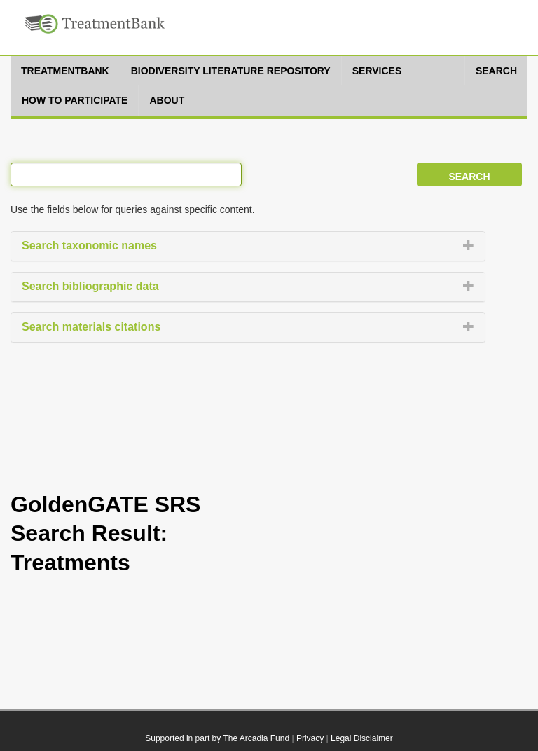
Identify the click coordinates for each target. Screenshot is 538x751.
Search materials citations (91, 327)
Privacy (310, 738)
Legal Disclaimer (362, 738)
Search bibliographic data (90, 286)
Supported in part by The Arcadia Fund (217, 738)
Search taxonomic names (89, 246)
